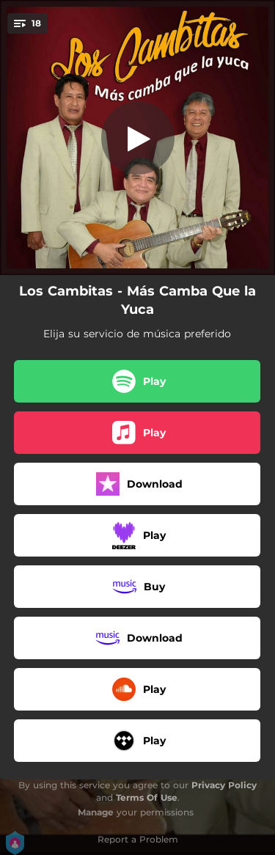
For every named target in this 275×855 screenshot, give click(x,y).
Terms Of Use (146, 797)
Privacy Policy (224, 784)
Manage (96, 812)
